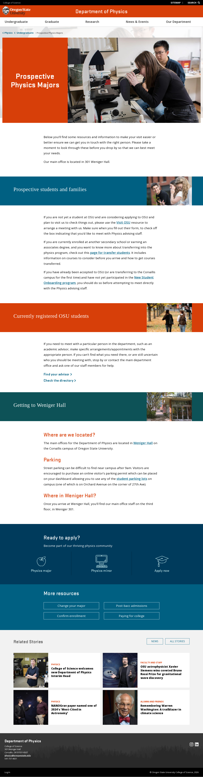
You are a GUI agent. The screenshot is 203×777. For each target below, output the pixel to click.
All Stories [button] (177, 641)
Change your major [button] (71, 606)
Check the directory (60, 380)
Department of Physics (101, 11)
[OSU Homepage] (16, 14)
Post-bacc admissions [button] (131, 606)
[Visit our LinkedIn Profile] (197, 745)
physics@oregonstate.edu (18, 755)
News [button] (154, 641)
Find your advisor (58, 374)
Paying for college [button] (131, 616)
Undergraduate (24, 32)
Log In (7, 772)
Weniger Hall (143, 443)
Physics (8, 32)
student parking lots (132, 479)
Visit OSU (123, 222)
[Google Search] (194, 2)
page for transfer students (110, 253)
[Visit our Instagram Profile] (191, 745)
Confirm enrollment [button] (71, 616)
